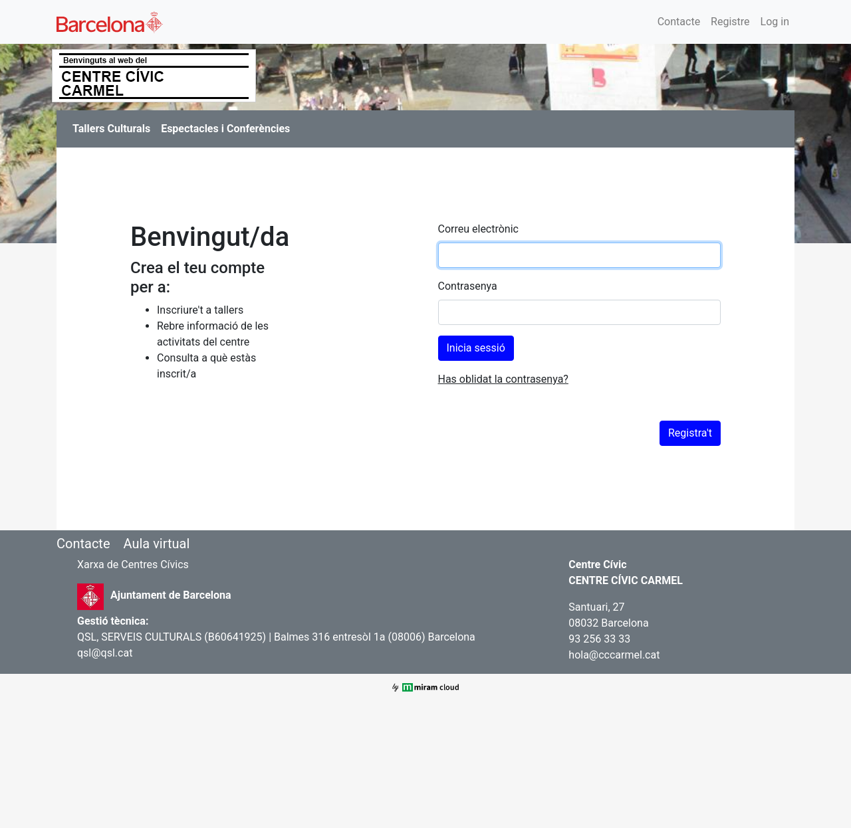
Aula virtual (156, 544)
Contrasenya (467, 286)
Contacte (679, 21)
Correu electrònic (478, 229)
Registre (730, 21)
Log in (775, 21)
